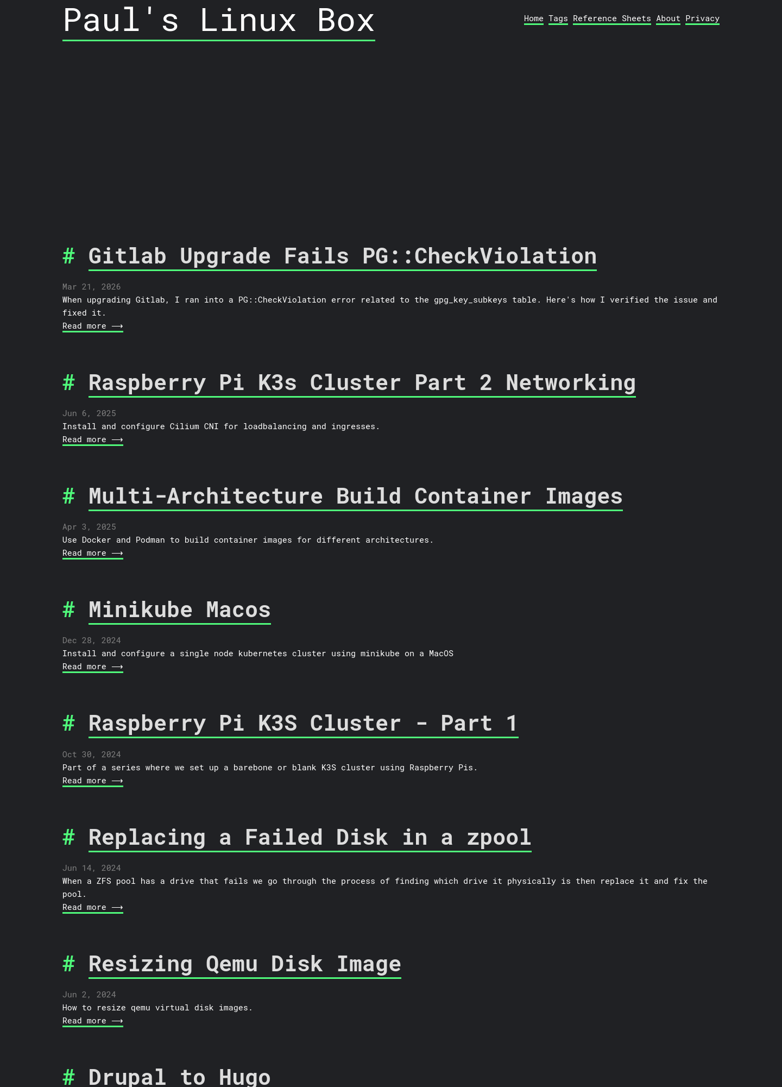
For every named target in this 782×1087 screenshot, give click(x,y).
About (668, 17)
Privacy (702, 17)
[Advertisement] (391, 121)
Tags (558, 17)
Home (534, 17)
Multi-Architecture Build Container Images (356, 495)
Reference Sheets (612, 17)
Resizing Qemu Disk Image (245, 962)
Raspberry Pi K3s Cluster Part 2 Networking (362, 381)
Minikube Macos (180, 608)
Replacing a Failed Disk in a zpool (310, 836)
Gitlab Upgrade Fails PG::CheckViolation (343, 255)
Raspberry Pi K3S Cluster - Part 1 (304, 722)
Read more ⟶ (91, 325)
